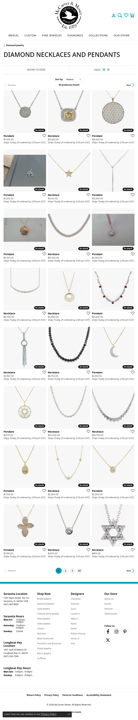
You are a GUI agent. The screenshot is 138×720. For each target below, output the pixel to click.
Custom (30, 35)
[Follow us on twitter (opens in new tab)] (107, 640)
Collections (98, 35)
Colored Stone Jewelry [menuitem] (48, 613)
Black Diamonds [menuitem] (45, 638)
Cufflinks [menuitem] (41, 658)
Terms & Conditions (72, 695)
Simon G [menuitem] (75, 638)
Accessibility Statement (98, 695)
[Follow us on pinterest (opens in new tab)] (124, 631)
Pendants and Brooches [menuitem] (49, 643)
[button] (113, 15)
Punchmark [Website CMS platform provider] (75, 712)
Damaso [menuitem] (75, 603)
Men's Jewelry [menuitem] (44, 653)
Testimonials (110, 613)
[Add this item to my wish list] (43, 135)
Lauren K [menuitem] (75, 613)
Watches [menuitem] (41, 633)
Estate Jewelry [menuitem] (44, 648)
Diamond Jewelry (15, 45)
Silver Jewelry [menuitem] (43, 623)
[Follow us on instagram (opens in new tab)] (116, 631)
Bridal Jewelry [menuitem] (44, 598)
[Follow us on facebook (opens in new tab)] (107, 631)
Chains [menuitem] (40, 628)
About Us (109, 598)
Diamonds (75, 35)
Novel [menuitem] (74, 628)
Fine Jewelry (52, 35)
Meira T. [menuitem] (75, 618)
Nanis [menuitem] (74, 623)
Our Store (122, 35)
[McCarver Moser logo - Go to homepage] (69, 15)
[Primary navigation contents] (69, 35)
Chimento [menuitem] (76, 598)
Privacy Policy (51, 695)
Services (108, 608)
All (79, 570)
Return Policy (34, 695)
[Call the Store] (11, 604)
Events (107, 603)
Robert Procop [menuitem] (78, 633)
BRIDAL (14, 35)
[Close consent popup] (69, 714)
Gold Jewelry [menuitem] (43, 608)
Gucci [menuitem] (73, 608)
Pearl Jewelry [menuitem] (43, 618)
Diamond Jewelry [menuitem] (45, 603)
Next (128, 85)
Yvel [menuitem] (73, 643)
